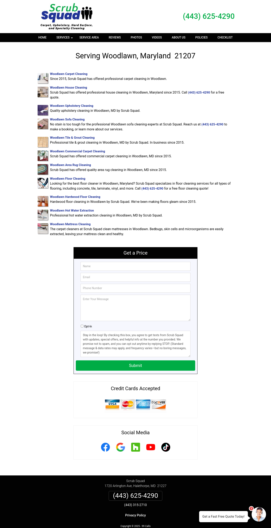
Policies (201, 37)
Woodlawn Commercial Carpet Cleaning (77, 151)
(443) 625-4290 (209, 16)
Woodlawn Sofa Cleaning (67, 119)
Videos (157, 37)
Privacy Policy (135, 515)
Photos (136, 37)
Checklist (225, 37)
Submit (135, 365)
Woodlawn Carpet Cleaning (68, 74)
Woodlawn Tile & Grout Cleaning (72, 138)
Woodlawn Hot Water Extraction (72, 210)
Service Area (89, 37)
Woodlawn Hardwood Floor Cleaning (75, 197)
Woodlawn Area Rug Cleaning (70, 165)
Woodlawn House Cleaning (68, 87)
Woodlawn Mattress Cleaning (70, 224)
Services (65, 39)
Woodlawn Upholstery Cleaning (71, 106)
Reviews (115, 37)
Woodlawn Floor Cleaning (67, 178)
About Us (178, 37)
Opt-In (88, 326)
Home (42, 37)
